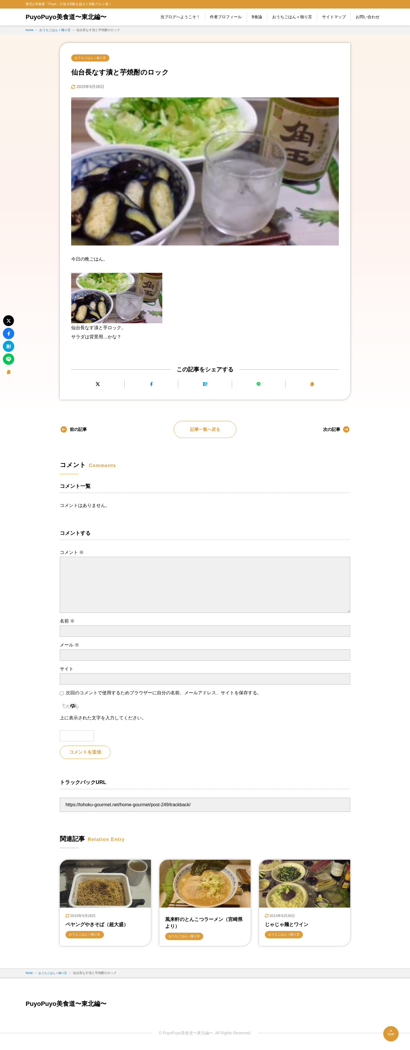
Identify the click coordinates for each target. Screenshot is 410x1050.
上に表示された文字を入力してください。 (103, 718)
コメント (72, 552)
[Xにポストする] (97, 385)
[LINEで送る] (258, 385)
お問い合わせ (368, 17)
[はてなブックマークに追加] (204, 385)
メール (69, 645)
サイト (66, 669)
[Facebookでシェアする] (151, 385)
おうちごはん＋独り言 (292, 17)
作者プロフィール (226, 17)
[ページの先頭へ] (391, 1033)
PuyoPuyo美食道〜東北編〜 (70, 17)
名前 (67, 621)
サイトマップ (334, 17)
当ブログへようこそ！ (180, 17)
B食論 (257, 17)
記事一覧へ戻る (205, 429)
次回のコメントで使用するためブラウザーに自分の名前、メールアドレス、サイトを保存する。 (164, 693)
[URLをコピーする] (312, 385)
